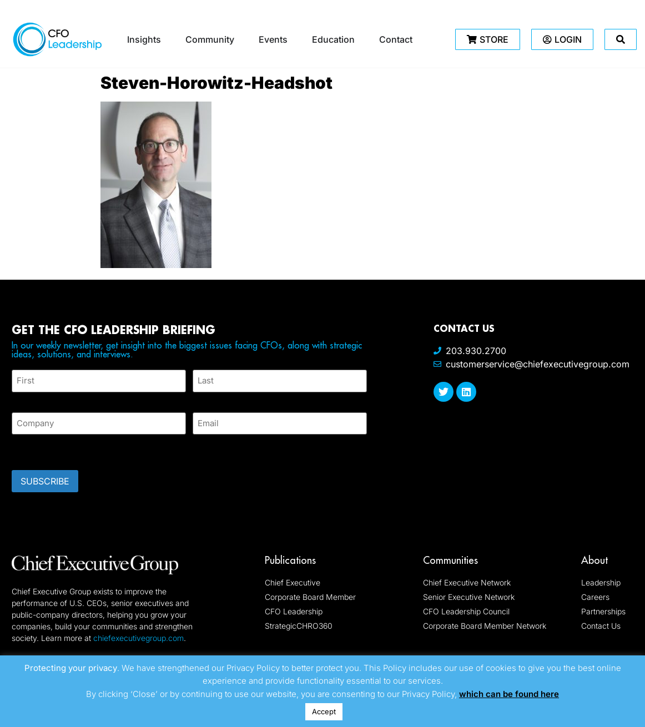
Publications (290, 559)
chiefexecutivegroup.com (138, 637)
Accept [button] (324, 711)
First (20, 398)
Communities (450, 559)
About (594, 559)
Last (201, 398)
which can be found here (509, 694)
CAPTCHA (34, 448)
